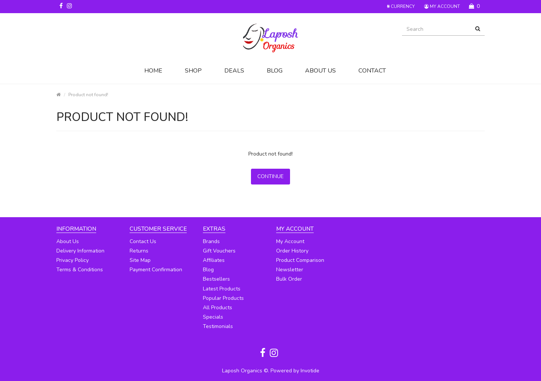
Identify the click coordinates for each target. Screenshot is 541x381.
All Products (217, 307)
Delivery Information (80, 250)
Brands (211, 241)
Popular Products (223, 298)
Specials (213, 317)
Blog (275, 71)
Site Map (140, 260)
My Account (290, 241)
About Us (320, 71)
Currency (401, 6)
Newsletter (289, 269)
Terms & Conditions (79, 269)
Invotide (310, 370)
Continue (270, 176)
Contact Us (143, 241)
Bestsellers (216, 279)
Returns (139, 250)
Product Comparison (300, 260)
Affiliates (214, 260)
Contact (372, 71)
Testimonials (218, 326)
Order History (292, 250)
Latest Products (221, 288)
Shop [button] (193, 71)
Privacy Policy (72, 260)
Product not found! (88, 94)
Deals (234, 71)
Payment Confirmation (156, 269)
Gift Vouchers (219, 250)
